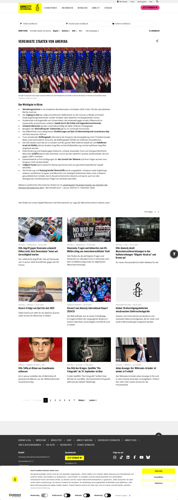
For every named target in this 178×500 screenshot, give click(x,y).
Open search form (157, 1)
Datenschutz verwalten (109, 440)
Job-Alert (50, 444)
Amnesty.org (130, 440)
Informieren (67, 7)
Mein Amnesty (123, 1)
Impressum (41, 440)
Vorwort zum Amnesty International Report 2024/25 (87, 309)
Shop (151, 1)
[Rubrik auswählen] (133, 23)
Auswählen (158, 477)
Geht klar (158, 471)
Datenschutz (66, 444)
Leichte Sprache (142, 1)
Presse (132, 1)
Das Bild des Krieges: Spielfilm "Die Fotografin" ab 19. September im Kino (85, 369)
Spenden (108, 7)
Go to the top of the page (158, 435)
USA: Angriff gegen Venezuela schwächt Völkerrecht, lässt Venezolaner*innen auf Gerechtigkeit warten (38, 251)
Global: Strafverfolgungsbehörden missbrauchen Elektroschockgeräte (133, 309)
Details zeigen (121, 495)
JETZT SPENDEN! (73, 458)
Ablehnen (159, 483)
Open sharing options (157, 41)
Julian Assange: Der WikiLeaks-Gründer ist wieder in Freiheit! (136, 369)
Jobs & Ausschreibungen (29, 444)
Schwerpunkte (50, 7)
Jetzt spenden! (149, 7)
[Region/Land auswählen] (86, 23)
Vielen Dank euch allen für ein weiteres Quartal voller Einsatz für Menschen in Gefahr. (38, 314)
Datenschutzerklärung (40, 488)
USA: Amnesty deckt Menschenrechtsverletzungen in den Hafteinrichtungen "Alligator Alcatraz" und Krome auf (136, 252)
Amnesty (96, 7)
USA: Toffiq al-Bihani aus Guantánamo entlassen (36, 369)
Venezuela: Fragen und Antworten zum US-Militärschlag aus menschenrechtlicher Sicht (88, 249)
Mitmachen (82, 7)
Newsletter (56, 440)
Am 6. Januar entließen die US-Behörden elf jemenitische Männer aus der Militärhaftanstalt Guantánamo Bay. (38, 379)
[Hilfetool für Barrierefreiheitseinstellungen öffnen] (174, 254)
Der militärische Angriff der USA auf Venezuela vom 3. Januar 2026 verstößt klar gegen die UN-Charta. (38, 262)
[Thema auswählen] (40, 23)
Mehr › (81, 31)
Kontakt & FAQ (24, 440)
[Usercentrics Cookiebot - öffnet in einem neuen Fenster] (15, 495)
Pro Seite (149, 212)
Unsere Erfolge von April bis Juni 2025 (36, 308)
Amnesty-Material (84, 440)
